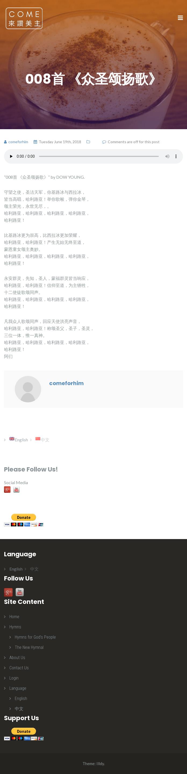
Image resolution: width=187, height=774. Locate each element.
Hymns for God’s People (35, 637)
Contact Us (19, 667)
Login (14, 678)
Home (14, 616)
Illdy (100, 763)
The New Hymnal (29, 647)
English (21, 698)
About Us (17, 657)
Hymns (15, 626)
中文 (19, 708)
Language (17, 688)
